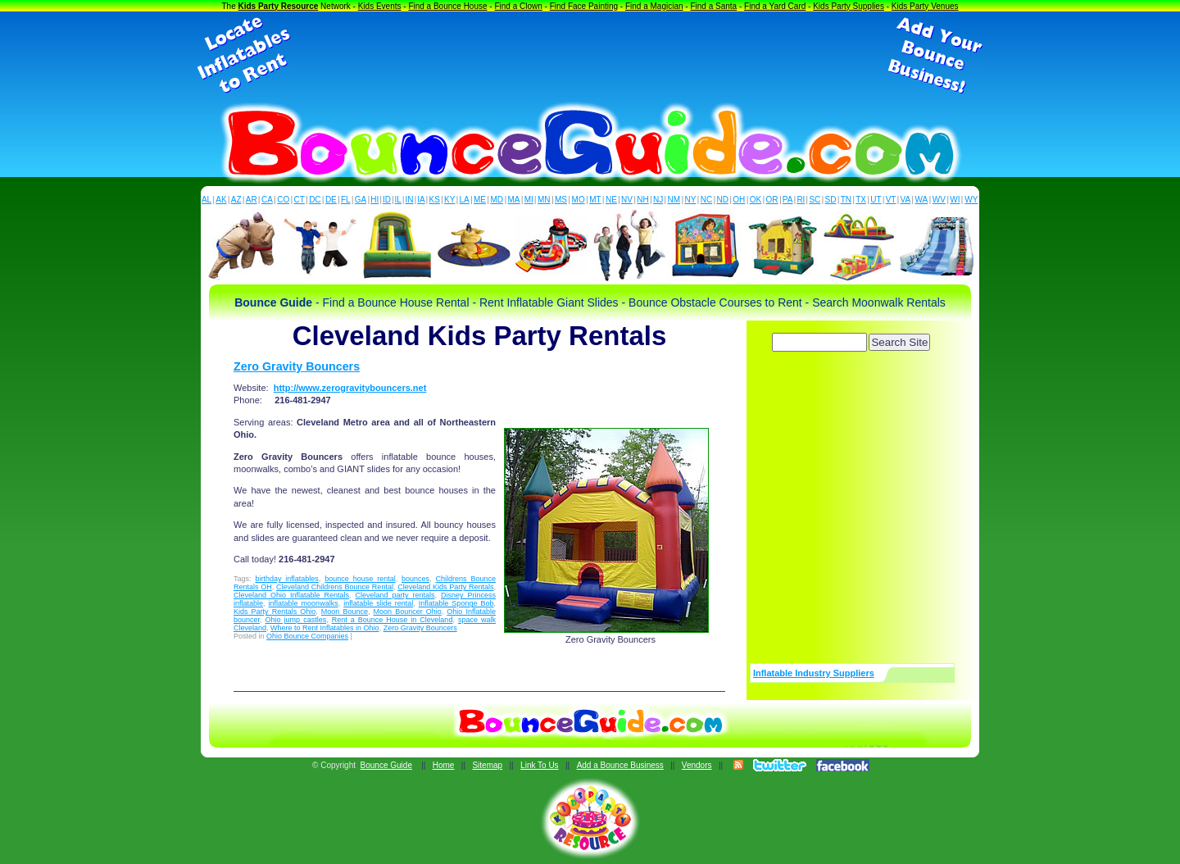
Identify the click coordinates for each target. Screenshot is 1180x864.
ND (722, 199)
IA (420, 199)
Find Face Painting (584, 6)
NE (611, 199)
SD (831, 199)
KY (449, 199)
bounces (415, 579)
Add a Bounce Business (620, 765)
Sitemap (487, 765)
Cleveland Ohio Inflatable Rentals (291, 595)
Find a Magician (654, 6)
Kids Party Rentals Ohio (274, 611)
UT (875, 199)
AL (206, 199)
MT (595, 199)
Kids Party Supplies (848, 6)
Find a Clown (518, 6)
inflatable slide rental (378, 603)
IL (398, 199)
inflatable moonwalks (303, 603)
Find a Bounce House (447, 6)
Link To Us (539, 765)
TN (846, 199)
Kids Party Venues (925, 6)
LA (465, 199)
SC (814, 199)
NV (627, 199)
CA (267, 199)
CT (299, 199)
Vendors (697, 765)
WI (955, 199)
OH (739, 199)
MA (514, 199)
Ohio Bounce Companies (307, 636)
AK (221, 199)
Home (444, 765)
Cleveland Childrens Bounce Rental (334, 587)
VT (891, 199)
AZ (236, 199)
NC (706, 199)
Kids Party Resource (278, 6)
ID (387, 199)
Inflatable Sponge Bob (456, 603)
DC (314, 199)
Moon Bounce (344, 611)
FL (346, 199)
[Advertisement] (590, 56)
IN (409, 199)
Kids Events (380, 6)
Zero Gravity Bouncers (297, 366)
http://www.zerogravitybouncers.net (350, 388)
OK (755, 199)
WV (939, 199)
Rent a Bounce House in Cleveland (392, 620)
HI (374, 199)
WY (971, 199)
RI (800, 199)
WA (921, 199)
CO (283, 199)
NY (690, 199)
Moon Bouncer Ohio (408, 611)
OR (772, 199)
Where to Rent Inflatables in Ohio (324, 628)
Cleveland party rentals (394, 595)
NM (674, 199)
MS (561, 199)
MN (544, 199)
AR (251, 199)
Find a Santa (713, 6)
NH (642, 199)
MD (497, 199)
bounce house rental (359, 579)
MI (528, 199)
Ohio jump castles (296, 620)
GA (360, 199)
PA (788, 199)
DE (331, 199)
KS (434, 199)
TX (861, 199)
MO (578, 199)
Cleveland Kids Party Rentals (445, 587)
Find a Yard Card (775, 6)
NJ (658, 199)
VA (906, 199)
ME (480, 199)
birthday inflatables (286, 579)
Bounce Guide (386, 765)
